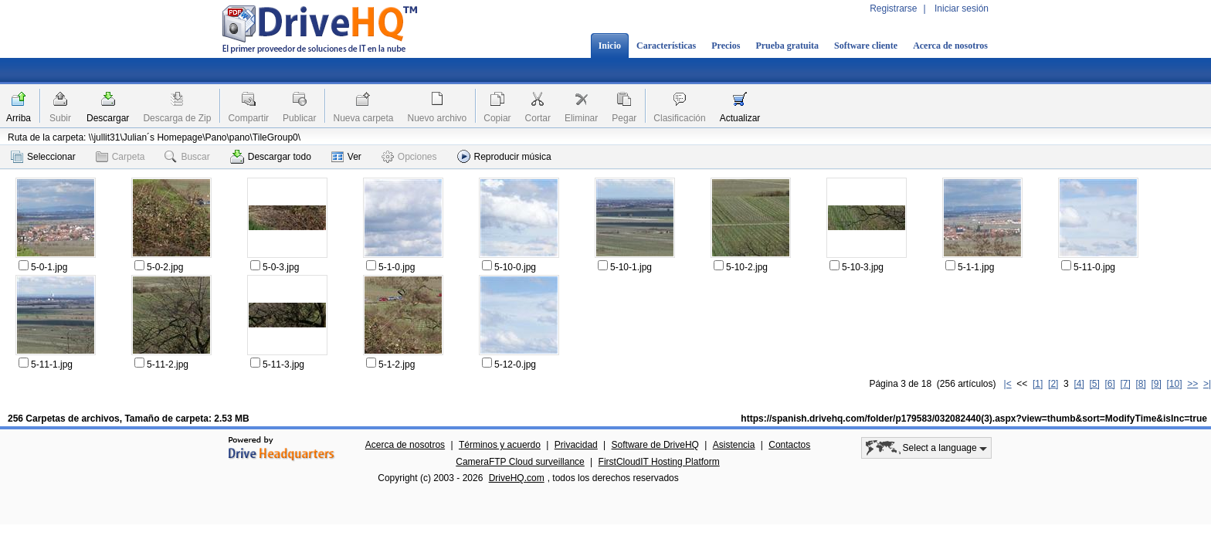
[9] (1156, 383)
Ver (346, 156)
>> (1192, 383)
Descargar (107, 118)
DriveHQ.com (516, 478)
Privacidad (576, 444)
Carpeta (120, 156)
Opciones (409, 157)
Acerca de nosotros (950, 45)
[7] (1125, 383)
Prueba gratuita (787, 45)
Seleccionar (43, 157)
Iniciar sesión (962, 8)
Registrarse (893, 8)
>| (1207, 383)
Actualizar (740, 118)
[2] (1053, 383)
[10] (1174, 383)
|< (1008, 383)
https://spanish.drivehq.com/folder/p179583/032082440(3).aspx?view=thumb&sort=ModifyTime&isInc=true (974, 418)
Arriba (18, 118)
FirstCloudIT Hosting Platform (659, 461)
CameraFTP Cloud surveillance (520, 461)
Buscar (187, 157)
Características (666, 45)
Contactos (789, 444)
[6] (1109, 383)
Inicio (610, 45)
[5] (1094, 383)
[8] (1140, 383)
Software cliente (865, 45)
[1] (1038, 383)
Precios (725, 45)
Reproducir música (504, 156)
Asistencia (734, 444)
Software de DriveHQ (655, 444)
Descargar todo (270, 157)
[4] (1079, 383)
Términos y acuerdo (500, 444)
